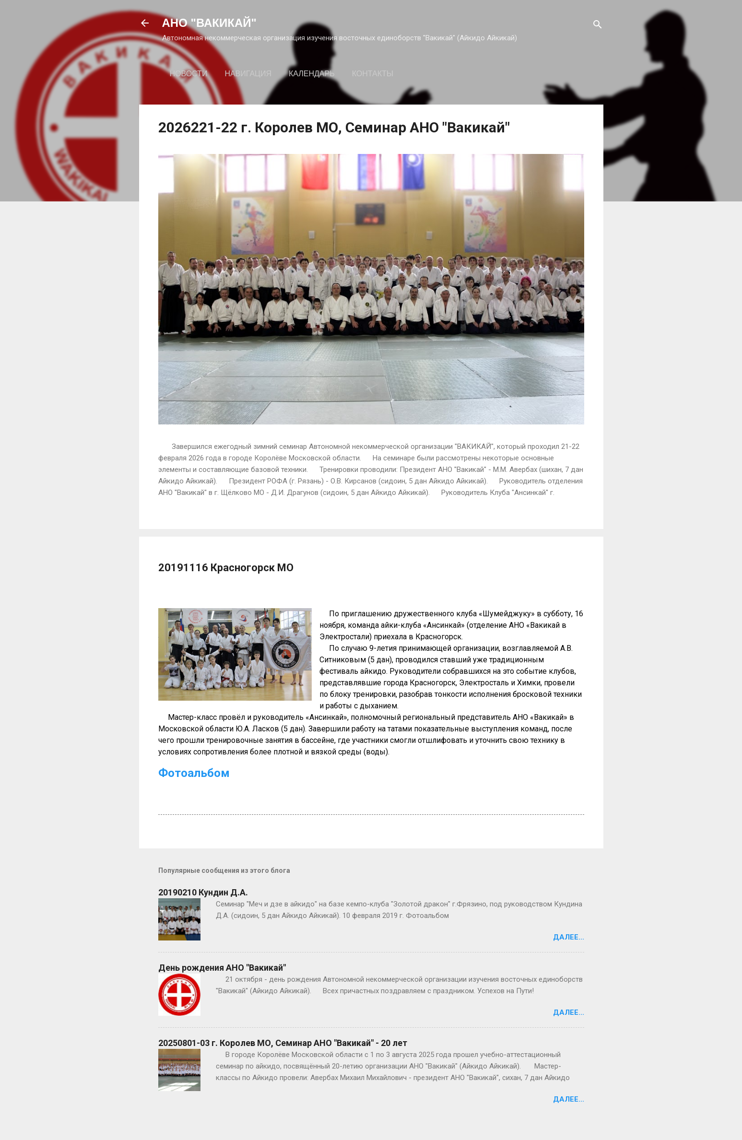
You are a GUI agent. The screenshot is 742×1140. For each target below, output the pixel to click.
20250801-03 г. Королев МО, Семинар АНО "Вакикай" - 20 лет (282, 1043)
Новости (189, 74)
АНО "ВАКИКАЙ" (209, 22)
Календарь (312, 74)
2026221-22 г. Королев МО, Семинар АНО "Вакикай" (334, 127)
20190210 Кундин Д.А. (203, 892)
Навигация (247, 74)
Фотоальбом (194, 773)
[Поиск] (597, 26)
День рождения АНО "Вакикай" (222, 968)
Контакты (372, 74)
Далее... (568, 937)
